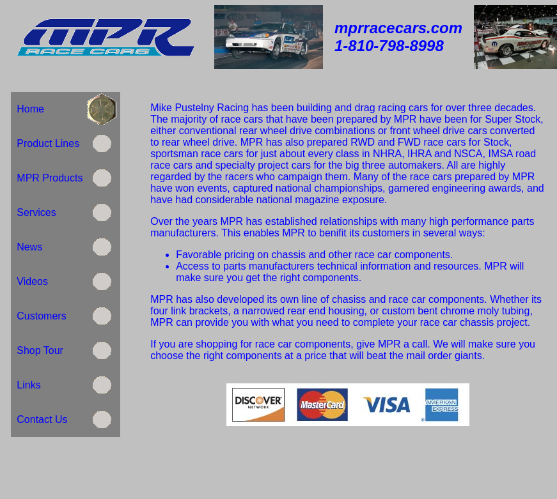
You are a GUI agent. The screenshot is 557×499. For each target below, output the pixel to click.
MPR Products (48, 178)
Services (36, 212)
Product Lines (46, 143)
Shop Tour (39, 350)
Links (28, 385)
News (29, 247)
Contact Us (42, 419)
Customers (41, 316)
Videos (31, 281)
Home (30, 109)
